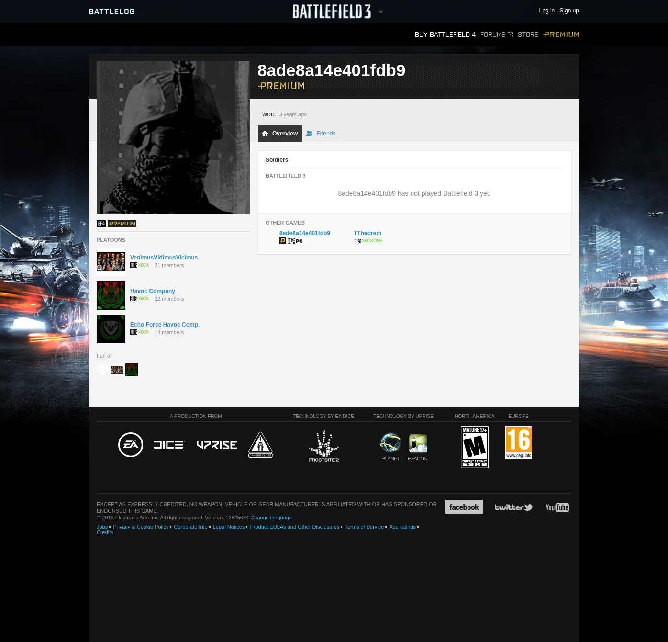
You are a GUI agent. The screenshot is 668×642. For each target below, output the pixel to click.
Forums (496, 35)
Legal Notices (229, 526)
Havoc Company (152, 291)
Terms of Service (364, 526)
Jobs (102, 526)
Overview (280, 133)
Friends (320, 133)
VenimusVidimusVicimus (164, 257)
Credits (105, 532)
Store (528, 35)
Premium (561, 34)
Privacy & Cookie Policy (140, 526)
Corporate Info (190, 526)
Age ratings (402, 526)
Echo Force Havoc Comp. (165, 324)
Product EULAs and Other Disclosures (294, 526)
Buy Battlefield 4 (445, 35)
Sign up (569, 11)
